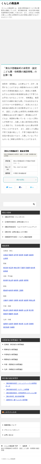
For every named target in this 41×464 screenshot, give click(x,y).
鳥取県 (16, 310)
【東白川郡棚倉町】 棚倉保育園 (16, 151)
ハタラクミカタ (10, 412)
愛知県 (5, 290)
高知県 (16, 314)
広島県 (10, 310)
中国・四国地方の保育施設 (13, 364)
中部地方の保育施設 (11, 354)
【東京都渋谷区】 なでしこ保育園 (17, 389)
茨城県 (27, 268)
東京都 (5, 268)
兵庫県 (16, 300)
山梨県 (21, 280)
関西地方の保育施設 (11, 359)
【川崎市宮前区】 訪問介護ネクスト (16, 222)
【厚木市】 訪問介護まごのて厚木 (16, 232)
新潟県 (5, 280)
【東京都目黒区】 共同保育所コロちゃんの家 (21, 393)
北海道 (5, 255)
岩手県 (16, 255)
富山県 (10, 280)
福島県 (31, 255)
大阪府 (5, 300)
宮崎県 (31, 324)
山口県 (26, 310)
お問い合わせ (8, 435)
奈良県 (21, 300)
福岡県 (5, 324)
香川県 (31, 310)
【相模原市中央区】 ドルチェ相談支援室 (18, 237)
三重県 (21, 290)
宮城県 (26, 255)
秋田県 (21, 255)
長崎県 (16, 324)
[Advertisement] (20, 41)
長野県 (26, 280)
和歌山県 (32, 300)
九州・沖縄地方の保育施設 (13, 369)
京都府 (10, 300)
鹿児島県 (6, 327)
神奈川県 (17, 268)
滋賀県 (26, 300)
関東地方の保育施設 (11, 349)
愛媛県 (10, 314)
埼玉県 (10, 268)
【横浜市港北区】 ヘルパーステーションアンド (20, 227)
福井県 (16, 280)
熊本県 (21, 324)
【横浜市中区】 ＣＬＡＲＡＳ (14, 217)
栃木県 (33, 268)
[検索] (19, 204)
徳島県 (5, 314)
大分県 (26, 324)
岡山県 (5, 310)
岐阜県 (10, 290)
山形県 (5, 258)
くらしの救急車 (10, 3)
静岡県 (16, 290)
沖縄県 (12, 327)
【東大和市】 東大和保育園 (15, 396)
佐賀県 (10, 324)
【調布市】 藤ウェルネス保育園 (16, 400)
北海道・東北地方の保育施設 (14, 344)
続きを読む (27, 180)
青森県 (10, 255)
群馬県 (5, 271)
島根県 (21, 310)
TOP (11, 446)
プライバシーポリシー (11, 430)
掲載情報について (10, 425)
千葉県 (22, 268)
